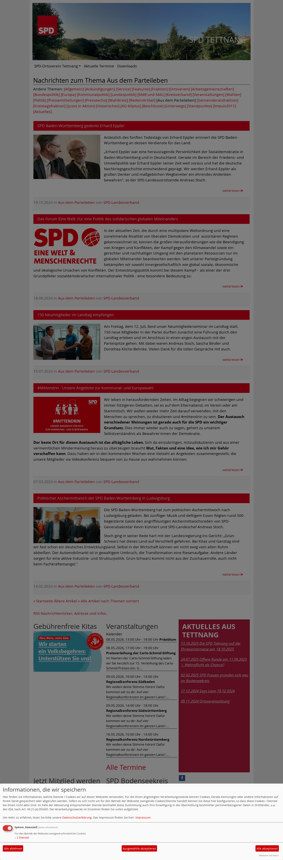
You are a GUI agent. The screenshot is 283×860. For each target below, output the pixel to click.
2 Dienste (22, 837)
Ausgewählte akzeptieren (139, 848)
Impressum (142, 817)
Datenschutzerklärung (77, 817)
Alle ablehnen (13, 848)
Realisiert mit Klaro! (269, 855)
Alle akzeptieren (267, 848)
